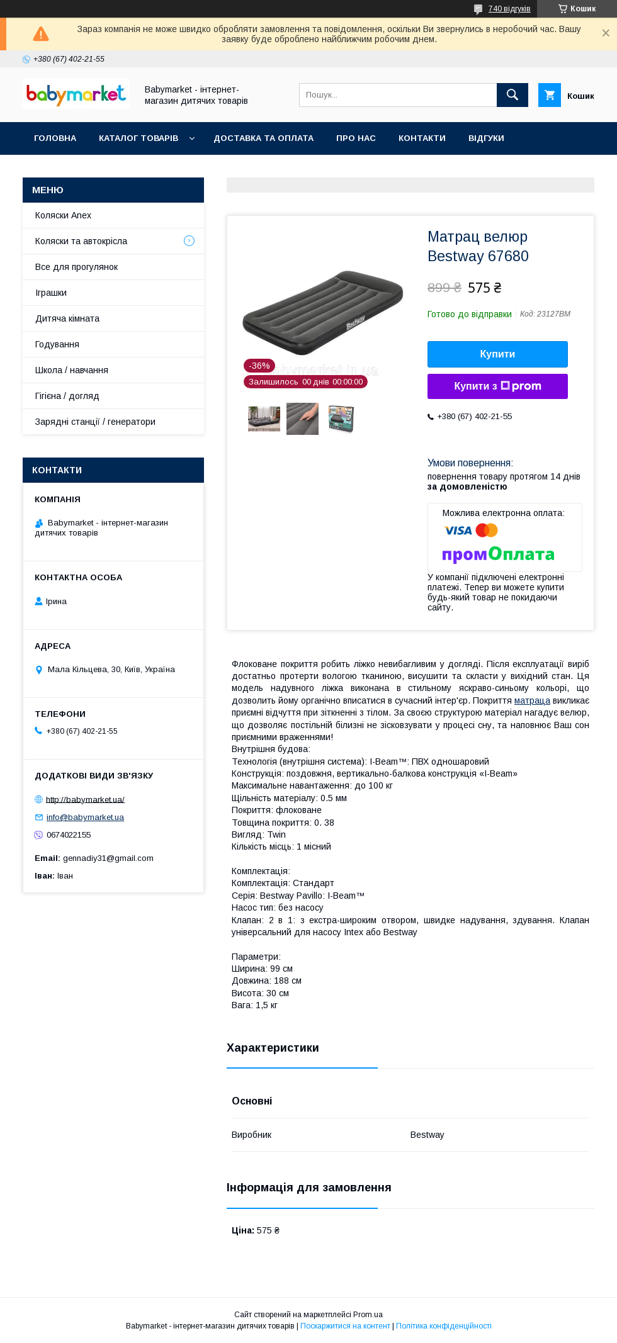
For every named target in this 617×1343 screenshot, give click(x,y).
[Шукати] (512, 95)
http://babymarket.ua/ (85, 799)
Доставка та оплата (263, 138)
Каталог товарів (138, 138)
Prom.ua (368, 1314)
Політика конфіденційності (444, 1326)
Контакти (422, 138)
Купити (498, 354)
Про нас (356, 138)
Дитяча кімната (67, 318)
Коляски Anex (63, 215)
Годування (57, 344)
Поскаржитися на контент (345, 1326)
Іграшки (51, 293)
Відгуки (486, 138)
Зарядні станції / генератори (95, 422)
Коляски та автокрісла (81, 241)
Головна (55, 138)
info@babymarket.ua (85, 817)
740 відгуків (510, 8)
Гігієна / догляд (67, 396)
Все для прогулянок (76, 267)
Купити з (497, 386)
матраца (532, 700)
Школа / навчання (71, 370)
